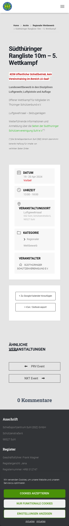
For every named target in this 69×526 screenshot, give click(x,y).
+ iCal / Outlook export (35, 307)
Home (16, 25)
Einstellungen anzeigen (34, 513)
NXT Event (34, 378)
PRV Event (34, 366)
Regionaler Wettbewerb (43, 25)
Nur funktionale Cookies (35, 503)
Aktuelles (30, 521)
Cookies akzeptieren (34, 493)
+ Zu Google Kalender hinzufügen (35, 296)
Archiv (26, 25)
